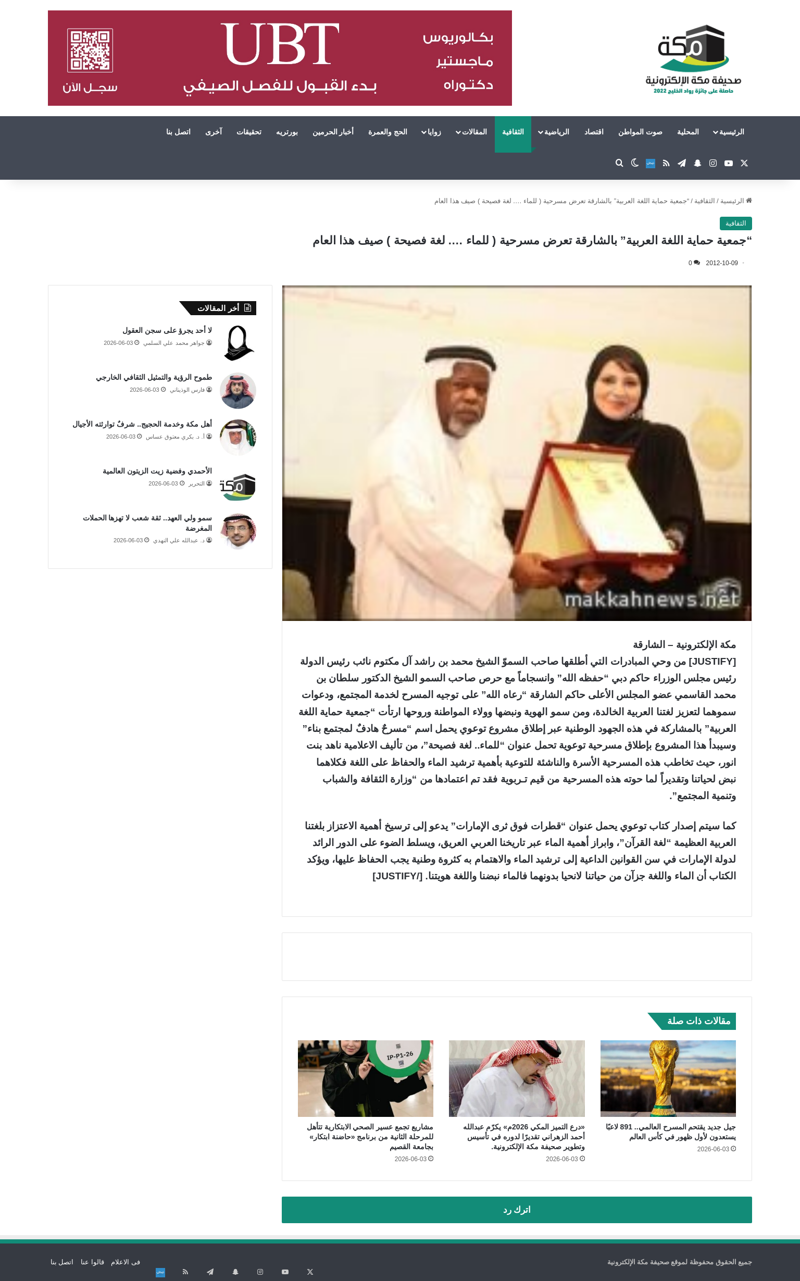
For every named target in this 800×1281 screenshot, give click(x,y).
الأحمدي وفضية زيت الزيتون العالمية (157, 471)
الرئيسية (731, 132)
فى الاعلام (125, 1262)
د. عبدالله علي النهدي (178, 540)
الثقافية (513, 132)
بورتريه (287, 132)
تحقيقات (248, 132)
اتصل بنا (178, 132)
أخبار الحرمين (333, 132)
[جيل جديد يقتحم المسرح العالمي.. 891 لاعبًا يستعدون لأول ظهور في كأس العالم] (668, 1078)
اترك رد (517, 1210)
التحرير (197, 483)
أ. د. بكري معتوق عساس (175, 436)
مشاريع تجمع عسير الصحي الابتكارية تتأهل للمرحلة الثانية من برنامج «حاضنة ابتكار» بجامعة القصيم (370, 1137)
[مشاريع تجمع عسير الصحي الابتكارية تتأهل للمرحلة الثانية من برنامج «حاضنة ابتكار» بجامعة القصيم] (366, 1078)
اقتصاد (594, 132)
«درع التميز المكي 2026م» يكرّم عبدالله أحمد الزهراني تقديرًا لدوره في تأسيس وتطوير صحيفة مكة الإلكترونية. (523, 1137)
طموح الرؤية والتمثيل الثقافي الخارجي (154, 377)
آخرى (213, 132)
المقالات (474, 132)
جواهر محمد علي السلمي (173, 343)
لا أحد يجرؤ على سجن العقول (166, 330)
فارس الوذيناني (187, 390)
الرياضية (556, 132)
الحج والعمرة (387, 132)
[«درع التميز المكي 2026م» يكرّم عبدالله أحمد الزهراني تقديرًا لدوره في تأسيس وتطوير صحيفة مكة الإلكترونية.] (517, 1078)
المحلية (688, 132)
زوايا (434, 132)
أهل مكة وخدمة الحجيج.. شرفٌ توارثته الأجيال (141, 424)
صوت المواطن (640, 132)
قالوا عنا (92, 1262)
